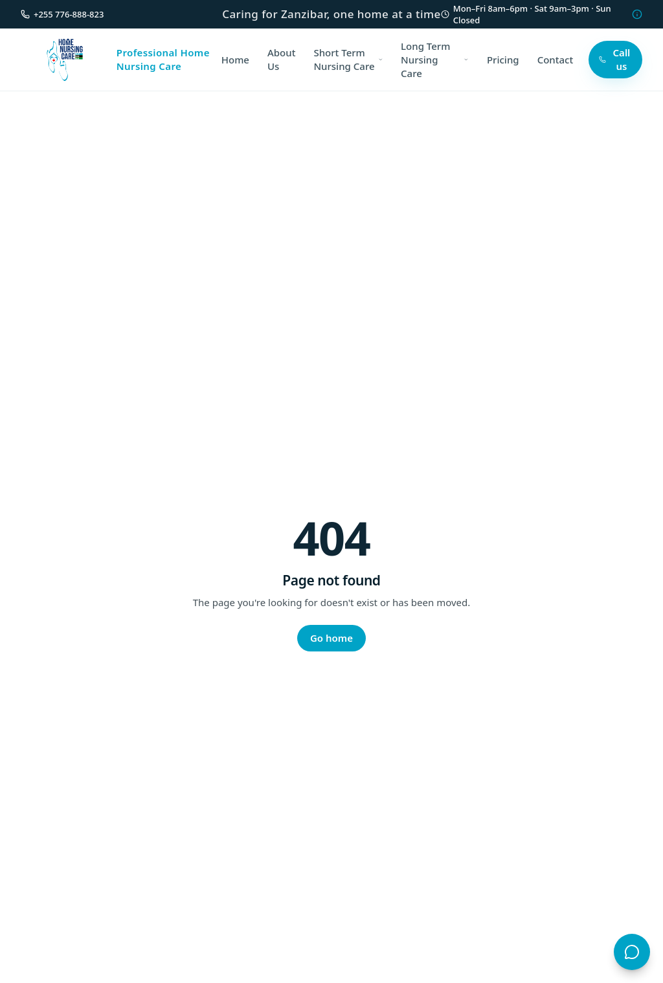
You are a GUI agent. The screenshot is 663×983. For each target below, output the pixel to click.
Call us (614, 59)
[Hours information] (637, 14)
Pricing (503, 59)
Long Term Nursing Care (435, 60)
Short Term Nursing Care (348, 59)
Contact (555, 59)
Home (235, 59)
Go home (331, 637)
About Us (281, 59)
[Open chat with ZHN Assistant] (632, 952)
